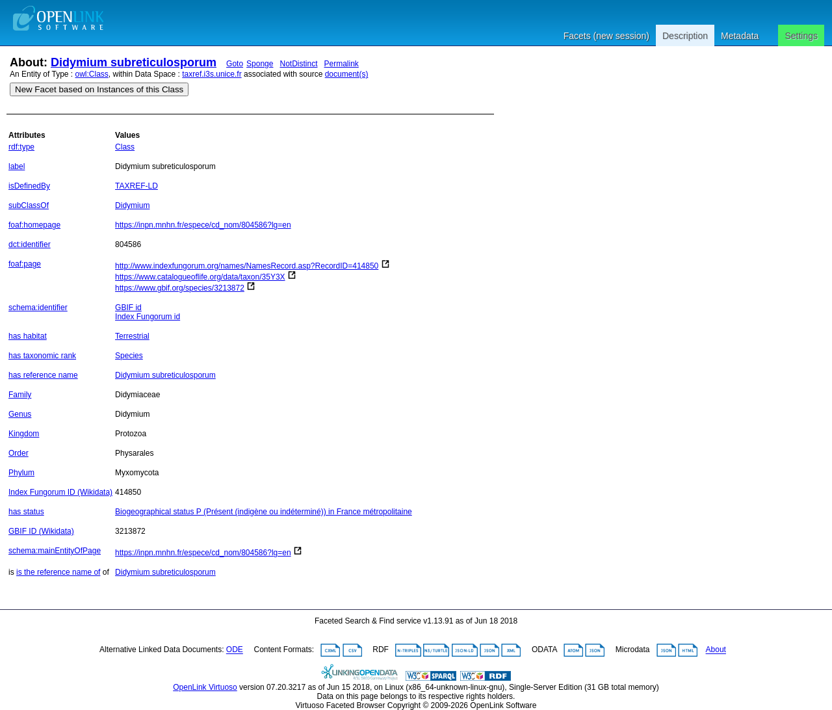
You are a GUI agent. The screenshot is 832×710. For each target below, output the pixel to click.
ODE (234, 650)
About (716, 650)
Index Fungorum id (147, 316)
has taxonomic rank (42, 355)
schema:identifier (38, 307)
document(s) (347, 74)
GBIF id (128, 307)
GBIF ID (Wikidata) (41, 531)
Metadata (740, 36)
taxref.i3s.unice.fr (211, 74)
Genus (19, 414)
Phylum (21, 472)
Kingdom (23, 433)
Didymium (132, 205)
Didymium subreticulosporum (133, 62)
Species (129, 355)
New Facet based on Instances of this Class (99, 89)
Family (19, 394)
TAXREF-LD (136, 186)
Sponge (259, 63)
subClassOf (28, 205)
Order (18, 453)
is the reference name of (58, 572)
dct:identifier (29, 244)
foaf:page (24, 264)
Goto (234, 63)
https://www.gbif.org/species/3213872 (179, 288)
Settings (801, 36)
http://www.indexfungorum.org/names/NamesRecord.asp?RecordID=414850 (246, 265)
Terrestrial (132, 336)
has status (26, 511)
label (16, 166)
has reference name (43, 375)
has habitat (27, 336)
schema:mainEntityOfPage (54, 550)
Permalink (341, 63)
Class (125, 146)
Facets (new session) (606, 36)
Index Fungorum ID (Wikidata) (60, 492)
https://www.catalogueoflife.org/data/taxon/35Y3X (200, 277)
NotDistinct (298, 63)
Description (685, 36)
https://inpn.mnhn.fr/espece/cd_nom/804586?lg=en (203, 225)
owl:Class (92, 74)
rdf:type (21, 146)
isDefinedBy (29, 186)
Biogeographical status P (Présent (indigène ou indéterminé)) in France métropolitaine (263, 511)
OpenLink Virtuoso (205, 687)
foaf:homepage (34, 225)
